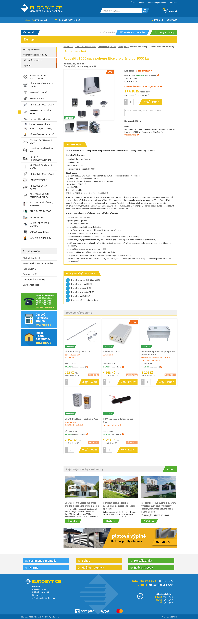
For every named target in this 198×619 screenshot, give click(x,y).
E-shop (86, 560)
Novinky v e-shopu (31, 49)
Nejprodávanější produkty (35, 54)
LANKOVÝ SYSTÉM (35, 180)
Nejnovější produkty (32, 60)
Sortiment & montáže (42, 560)
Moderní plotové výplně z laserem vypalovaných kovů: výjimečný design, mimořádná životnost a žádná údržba (158, 507)
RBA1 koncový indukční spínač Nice (118, 420)
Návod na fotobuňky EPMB (82, 292)
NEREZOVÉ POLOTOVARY (38, 174)
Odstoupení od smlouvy (34, 279)
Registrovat (171, 19)
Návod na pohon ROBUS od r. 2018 (85, 280)
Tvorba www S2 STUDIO (169, 617)
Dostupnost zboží (31, 284)
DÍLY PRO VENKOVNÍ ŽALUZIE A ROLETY (36, 195)
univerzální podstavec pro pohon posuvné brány (158, 353)
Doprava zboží (29, 274)
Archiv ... (171, 469)
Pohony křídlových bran (37, 119)
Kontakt (173, 2)
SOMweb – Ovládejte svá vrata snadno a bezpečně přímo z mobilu (82, 504)
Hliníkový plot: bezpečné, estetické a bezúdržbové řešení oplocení (119, 505)
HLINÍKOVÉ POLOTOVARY (38, 105)
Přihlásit (158, 19)
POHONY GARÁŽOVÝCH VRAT (37, 142)
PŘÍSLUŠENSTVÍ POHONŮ (38, 134)
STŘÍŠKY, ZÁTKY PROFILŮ (38, 211)
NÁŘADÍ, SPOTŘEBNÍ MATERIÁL (36, 224)
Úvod (133, 2)
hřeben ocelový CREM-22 (77, 351)
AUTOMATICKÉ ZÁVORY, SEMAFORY (38, 204)
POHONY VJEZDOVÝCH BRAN (37, 112)
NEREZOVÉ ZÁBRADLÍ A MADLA (37, 167)
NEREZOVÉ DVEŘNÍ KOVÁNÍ (35, 187)
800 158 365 (41, 19)
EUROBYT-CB (68, 47)
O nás (141, 2)
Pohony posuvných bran (37, 124)
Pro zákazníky (32, 251)
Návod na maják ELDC (80, 296)
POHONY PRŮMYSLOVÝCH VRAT (37, 158)
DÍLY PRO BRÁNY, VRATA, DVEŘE (38, 85)
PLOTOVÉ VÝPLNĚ (35, 92)
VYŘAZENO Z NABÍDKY (37, 238)
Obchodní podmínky (157, 2)
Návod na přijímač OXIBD (82, 284)
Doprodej (27, 65)
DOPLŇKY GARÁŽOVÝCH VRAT (38, 150)
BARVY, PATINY (33, 217)
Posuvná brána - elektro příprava (85, 300)
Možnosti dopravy (93, 567)
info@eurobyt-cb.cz (69, 19)
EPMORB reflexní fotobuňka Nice (81, 419)
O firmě (33, 567)
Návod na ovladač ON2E (81, 288)
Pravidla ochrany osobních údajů (38, 263)
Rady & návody (143, 567)
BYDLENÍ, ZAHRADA (35, 232)
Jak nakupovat (29, 268)
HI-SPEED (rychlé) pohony (38, 128)
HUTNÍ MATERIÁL (35, 98)
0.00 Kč (170, 11)
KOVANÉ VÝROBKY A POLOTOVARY (36, 77)
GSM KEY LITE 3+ (111, 351)
